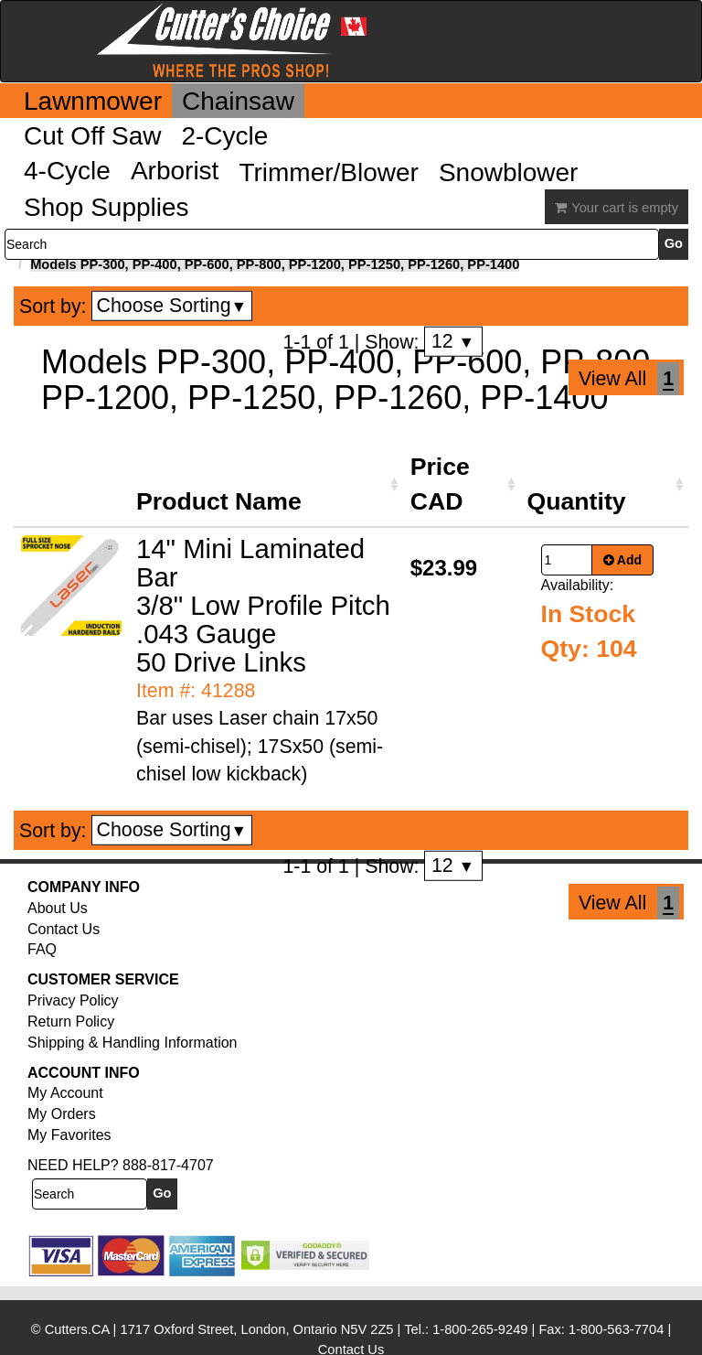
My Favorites (69, 1135)
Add (623, 560)
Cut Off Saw (92, 136)
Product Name (219, 501)
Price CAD (440, 484)
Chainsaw (238, 101)
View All (612, 379)
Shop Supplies (106, 207)
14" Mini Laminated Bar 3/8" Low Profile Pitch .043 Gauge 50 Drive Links (263, 605)
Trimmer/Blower (329, 172)
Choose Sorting (172, 306)
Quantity (576, 501)
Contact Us (63, 929)
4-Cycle (67, 170)
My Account (65, 1093)
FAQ (42, 949)
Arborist (174, 170)
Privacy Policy (73, 1000)
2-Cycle (224, 136)
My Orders (61, 1114)
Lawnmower (93, 101)
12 (452, 341)
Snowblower (509, 172)
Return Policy (70, 1021)
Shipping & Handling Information (132, 1042)
